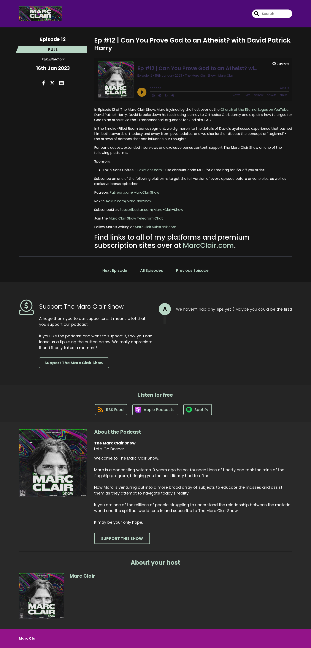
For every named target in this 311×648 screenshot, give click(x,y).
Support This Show (122, 538)
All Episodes (151, 270)
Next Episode (114, 270)
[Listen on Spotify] (197, 409)
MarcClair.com (208, 245)
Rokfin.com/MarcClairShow (129, 201)
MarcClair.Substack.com (155, 226)
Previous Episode (192, 270)
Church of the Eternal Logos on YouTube (255, 109)
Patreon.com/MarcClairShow (134, 192)
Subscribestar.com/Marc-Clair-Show (151, 209)
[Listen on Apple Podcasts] (155, 409)
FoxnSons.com (149, 170)
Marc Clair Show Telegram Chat (136, 218)
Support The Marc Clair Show (73, 362)
